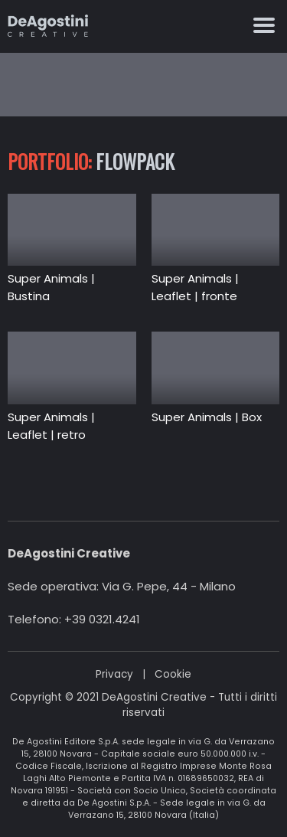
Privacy (114, 674)
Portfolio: (49, 161)
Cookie (173, 674)
